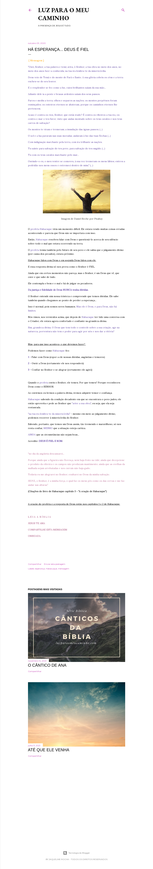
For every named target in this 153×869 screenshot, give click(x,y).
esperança (40, 568)
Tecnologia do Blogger (76, 853)
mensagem (63, 568)
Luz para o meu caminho (63, 14)
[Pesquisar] (123, 9)
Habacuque (51, 568)
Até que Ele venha (48, 750)
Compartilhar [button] (34, 564)
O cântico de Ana (47, 665)
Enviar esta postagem (54, 564)
